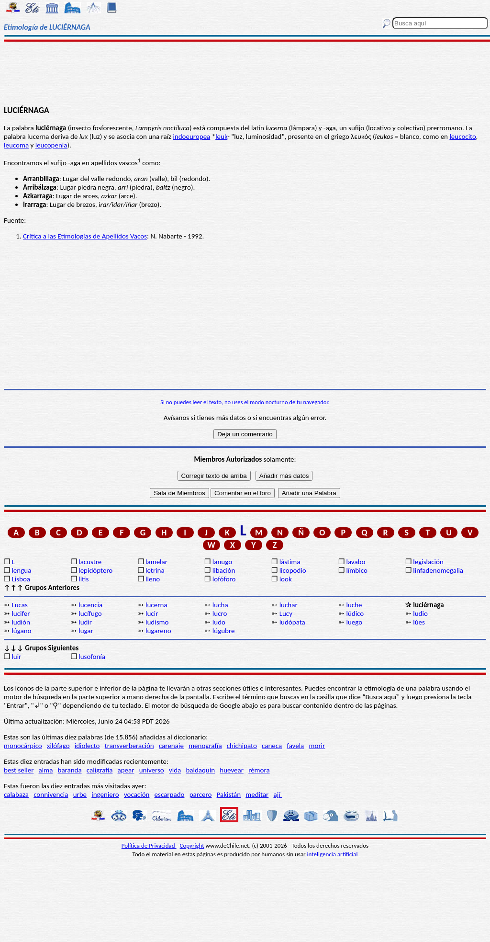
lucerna (156, 605)
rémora (259, 770)
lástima (290, 561)
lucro (219, 613)
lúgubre (223, 630)
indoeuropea (191, 136)
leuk (221, 136)
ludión (20, 622)
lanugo (222, 561)
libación (223, 570)
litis (83, 579)
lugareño (158, 630)
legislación (428, 561)
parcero (200, 794)
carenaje (171, 745)
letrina (155, 570)
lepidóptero (95, 570)
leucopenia (51, 145)
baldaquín (200, 770)
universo (151, 770)
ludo (218, 622)
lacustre (89, 561)
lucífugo (89, 613)
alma (46, 770)
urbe (80, 794)
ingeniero (105, 794)
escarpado (170, 794)
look (285, 579)
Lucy (285, 613)
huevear (232, 770)
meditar (256, 794)
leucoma (16, 145)
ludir (85, 622)
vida (175, 770)
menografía (205, 745)
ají (277, 794)
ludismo (156, 622)
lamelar (156, 561)
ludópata (292, 622)
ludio (420, 613)
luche (354, 605)
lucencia (90, 605)
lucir (151, 613)
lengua (21, 570)
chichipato (242, 745)
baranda (70, 770)
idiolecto (87, 745)
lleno (152, 579)
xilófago (58, 745)
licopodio (292, 570)
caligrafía (100, 770)
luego (354, 622)
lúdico (355, 613)
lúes (419, 622)
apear (126, 770)
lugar (85, 630)
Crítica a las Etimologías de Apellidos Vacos (85, 236)
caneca (272, 745)
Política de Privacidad (149, 845)
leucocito (462, 136)
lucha (220, 605)
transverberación (129, 745)
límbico (356, 570)
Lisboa (20, 579)
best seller (18, 770)
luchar (288, 605)
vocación (137, 794)
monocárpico (23, 745)
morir (317, 745)
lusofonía (91, 656)
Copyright (192, 845)
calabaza (16, 794)
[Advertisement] (245, 72)
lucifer (20, 613)
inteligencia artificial (332, 854)
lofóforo (224, 579)
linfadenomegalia (438, 570)
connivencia (50, 794)
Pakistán (229, 794)
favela (295, 745)
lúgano (21, 630)
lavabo (355, 561)
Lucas (19, 605)
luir (16, 656)
